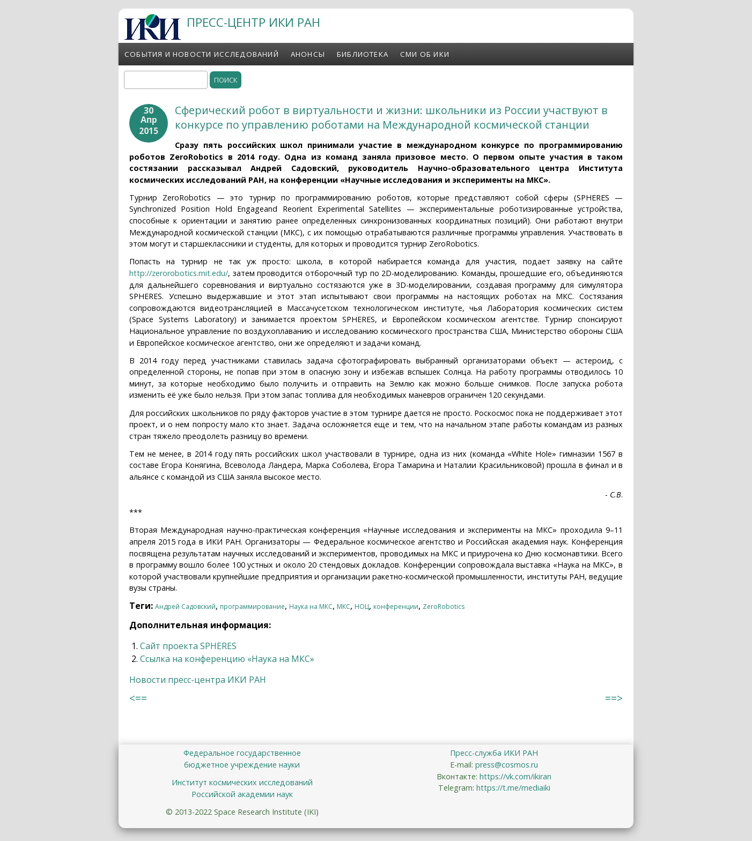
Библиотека (362, 54)
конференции (395, 606)
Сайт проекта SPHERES (188, 646)
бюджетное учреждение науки (242, 765)
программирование (252, 606)
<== (138, 698)
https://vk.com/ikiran (515, 776)
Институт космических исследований (242, 782)
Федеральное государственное (242, 753)
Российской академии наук (242, 794)
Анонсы (308, 54)
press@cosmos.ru (506, 765)
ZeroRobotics (444, 606)
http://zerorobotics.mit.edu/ (178, 273)
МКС (343, 606)
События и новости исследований (201, 54)
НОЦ (362, 606)
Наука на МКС (311, 606)
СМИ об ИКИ (424, 54)
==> (614, 698)
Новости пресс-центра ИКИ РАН (197, 680)
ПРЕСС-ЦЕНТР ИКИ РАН (253, 22)
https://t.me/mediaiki (513, 788)
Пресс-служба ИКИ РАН (494, 753)
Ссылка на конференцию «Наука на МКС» (227, 659)
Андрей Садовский (185, 606)
